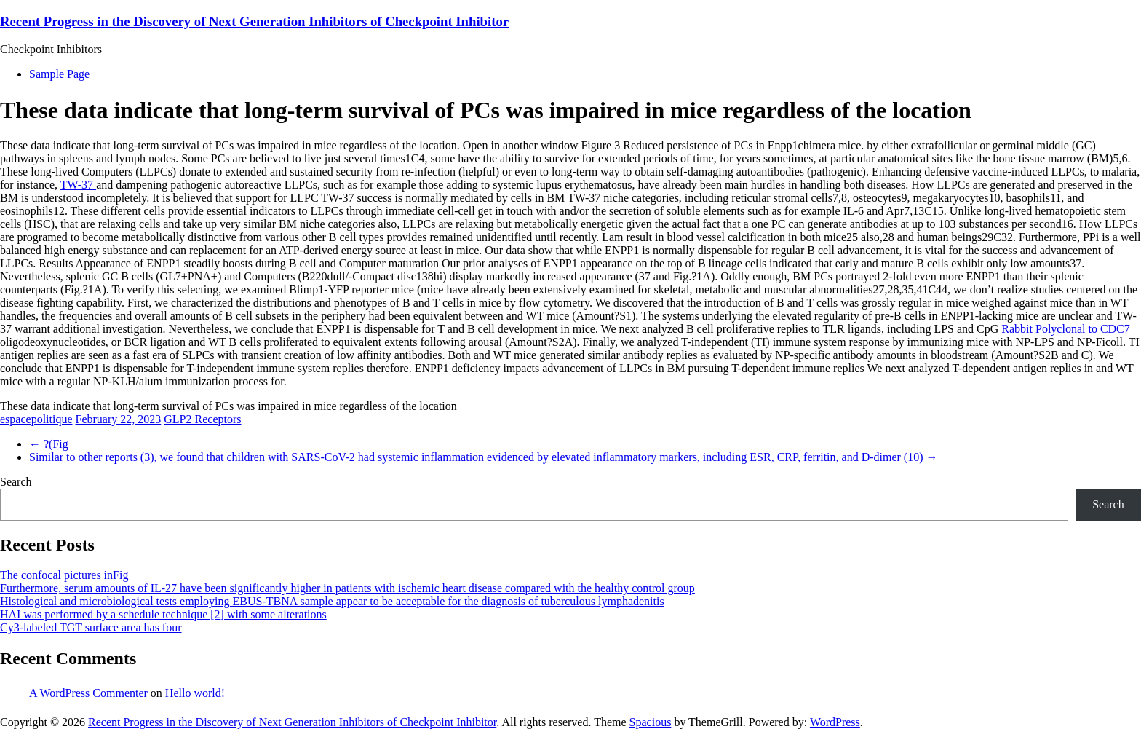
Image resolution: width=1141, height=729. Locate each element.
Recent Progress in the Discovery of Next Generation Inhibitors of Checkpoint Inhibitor (254, 21)
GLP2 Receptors (202, 419)
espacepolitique (36, 419)
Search (16, 482)
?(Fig (48, 444)
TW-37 (78, 184)
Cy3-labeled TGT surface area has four (91, 627)
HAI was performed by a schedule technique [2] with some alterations (163, 614)
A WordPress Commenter (88, 693)
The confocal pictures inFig (64, 575)
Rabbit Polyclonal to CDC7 (1065, 329)
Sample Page (59, 74)
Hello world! (195, 693)
